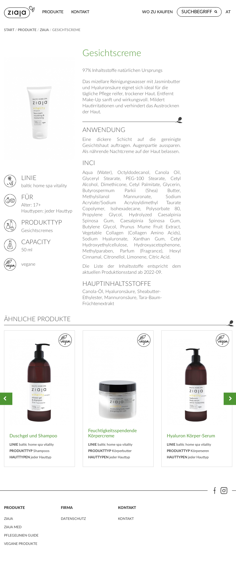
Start (9, 30)
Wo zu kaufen (157, 12)
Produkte (52, 12)
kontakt (80, 12)
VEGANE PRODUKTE (20, 543)
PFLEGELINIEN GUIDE (21, 535)
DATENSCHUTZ (73, 518)
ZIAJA (44, 30)
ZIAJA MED (13, 527)
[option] (39, 398)
